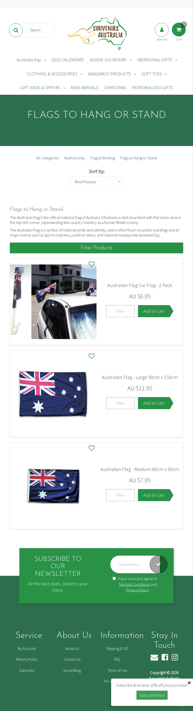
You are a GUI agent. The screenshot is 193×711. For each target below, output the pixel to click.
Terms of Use (117, 670)
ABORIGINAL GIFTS (154, 60)
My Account (27, 648)
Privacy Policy (137, 589)
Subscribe (26, 670)
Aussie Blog (72, 670)
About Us (72, 648)
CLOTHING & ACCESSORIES (52, 74)
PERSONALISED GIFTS (152, 87)
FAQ (117, 659)
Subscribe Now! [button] (152, 695)
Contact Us (72, 659)
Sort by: (97, 171)
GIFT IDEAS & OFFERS (40, 87)
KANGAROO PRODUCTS (109, 74)
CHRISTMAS (115, 87)
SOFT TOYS (151, 74)
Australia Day (29, 60)
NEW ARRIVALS (85, 87)
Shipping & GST (117, 648)
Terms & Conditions (134, 584)
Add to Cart (153, 311)
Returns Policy (27, 659)
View (120, 311)
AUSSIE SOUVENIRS (108, 60)
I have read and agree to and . (135, 584)
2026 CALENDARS (68, 60)
